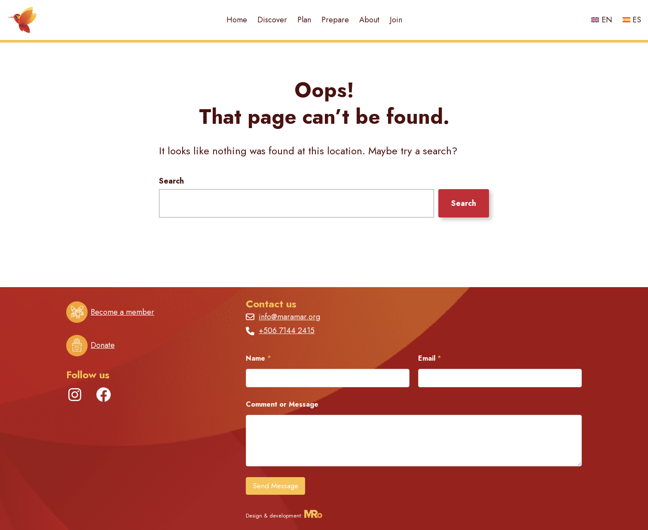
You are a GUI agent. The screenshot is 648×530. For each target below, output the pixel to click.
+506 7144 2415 (287, 330)
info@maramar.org (289, 316)
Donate (103, 345)
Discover (272, 19)
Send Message (275, 486)
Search (171, 181)
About (369, 19)
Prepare (335, 19)
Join (396, 19)
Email (429, 358)
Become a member (122, 312)
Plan (304, 19)
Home (236, 19)
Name (258, 358)
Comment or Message (282, 404)
